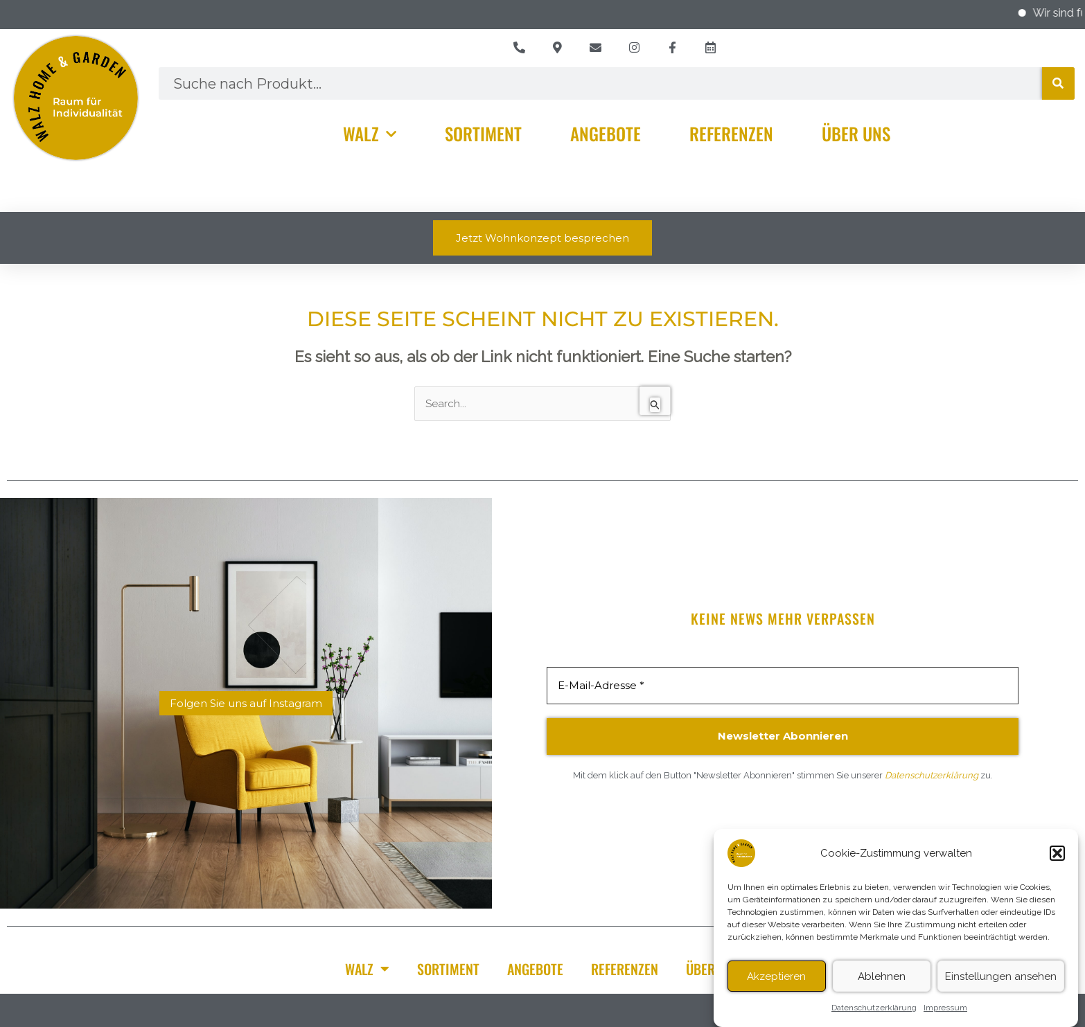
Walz (369, 133)
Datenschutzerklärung (874, 1013)
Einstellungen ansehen (1001, 981)
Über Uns (856, 133)
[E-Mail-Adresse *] (783, 686)
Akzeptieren (776, 981)
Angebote (605, 133)
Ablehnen (882, 981)
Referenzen (731, 133)
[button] (1057, 859)
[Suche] (1058, 83)
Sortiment (483, 133)
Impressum (945, 1013)
